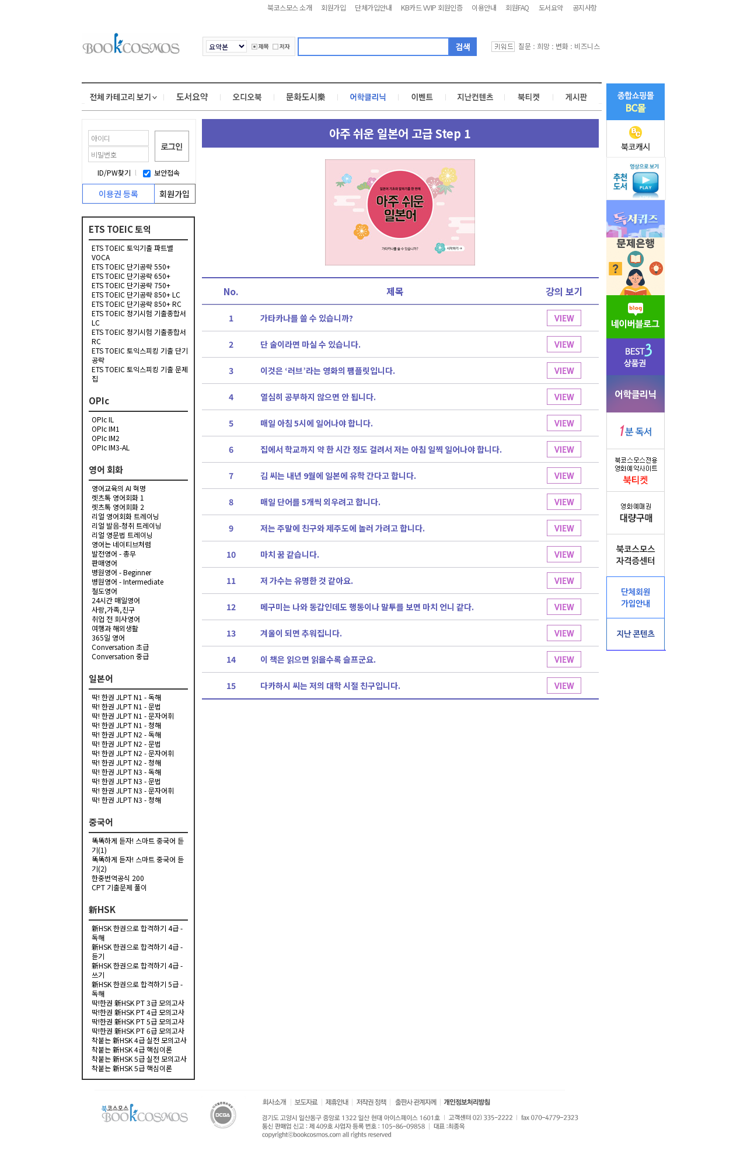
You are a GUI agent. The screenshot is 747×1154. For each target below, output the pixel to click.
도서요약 (551, 7)
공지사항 (585, 7)
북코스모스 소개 (289, 7)
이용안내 (484, 7)
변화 (562, 46)
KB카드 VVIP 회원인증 (431, 7)
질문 (524, 46)
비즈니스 (587, 46)
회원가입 (333, 7)
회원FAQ (517, 7)
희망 (543, 46)
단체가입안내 (373, 7)
